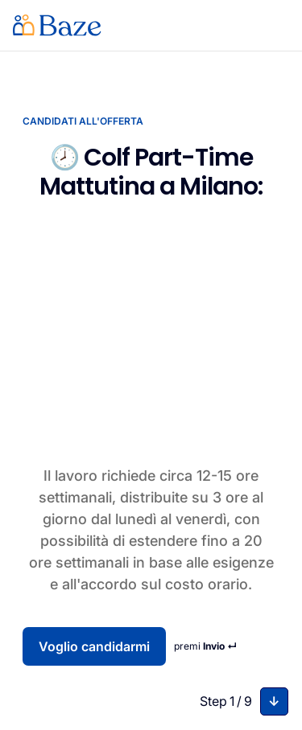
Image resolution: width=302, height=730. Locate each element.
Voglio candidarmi (94, 646)
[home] (57, 25)
